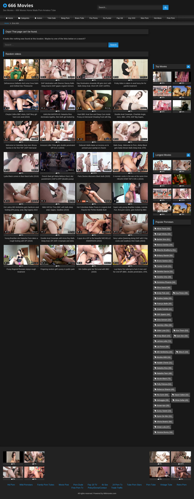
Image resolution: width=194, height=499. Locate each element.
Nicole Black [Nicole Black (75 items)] (164, 379)
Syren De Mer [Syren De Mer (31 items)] (164, 416)
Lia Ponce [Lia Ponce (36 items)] (163, 347)
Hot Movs (157, 18)
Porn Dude (78, 485)
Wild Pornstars (26, 485)
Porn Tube (151, 485)
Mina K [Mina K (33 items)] (183, 352)
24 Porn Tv (117, 485)
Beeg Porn (65, 18)
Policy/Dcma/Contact (97, 488)
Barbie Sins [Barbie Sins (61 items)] (163, 239)
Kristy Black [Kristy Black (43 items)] (163, 336)
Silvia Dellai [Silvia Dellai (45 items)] (181, 400)
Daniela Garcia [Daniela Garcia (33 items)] (165, 271)
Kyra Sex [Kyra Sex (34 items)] (182, 336)
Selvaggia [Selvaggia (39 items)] (163, 400)
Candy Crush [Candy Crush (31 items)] (164, 266)
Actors (39, 18)
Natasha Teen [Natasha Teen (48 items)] (164, 373)
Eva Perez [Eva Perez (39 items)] (182, 293)
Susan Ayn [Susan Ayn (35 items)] (163, 405)
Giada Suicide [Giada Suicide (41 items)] (164, 309)
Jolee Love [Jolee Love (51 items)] (163, 330)
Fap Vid (120, 18)
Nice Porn (144, 18)
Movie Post (64, 485)
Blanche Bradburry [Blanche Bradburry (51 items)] (166, 250)
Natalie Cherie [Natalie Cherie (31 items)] (164, 363)
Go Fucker (107, 18)
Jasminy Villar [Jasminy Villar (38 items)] (164, 325)
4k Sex (105, 485)
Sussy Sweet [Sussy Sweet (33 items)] (164, 411)
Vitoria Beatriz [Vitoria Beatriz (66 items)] (164, 422)
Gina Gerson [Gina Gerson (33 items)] (164, 320)
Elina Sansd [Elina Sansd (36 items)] (163, 288)
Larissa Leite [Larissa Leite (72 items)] (164, 341)
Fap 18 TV (92, 485)
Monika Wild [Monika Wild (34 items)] (163, 357)
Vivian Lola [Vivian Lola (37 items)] (163, 427)
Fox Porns (93, 18)
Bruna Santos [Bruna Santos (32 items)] (164, 261)
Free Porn (171, 18)
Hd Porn (11, 485)
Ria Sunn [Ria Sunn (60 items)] (162, 395)
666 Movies (18, 5)
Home (10, 18)
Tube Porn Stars (134, 485)
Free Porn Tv (77, 488)
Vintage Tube (166, 485)
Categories (25, 18)
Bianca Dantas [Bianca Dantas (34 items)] (164, 245)
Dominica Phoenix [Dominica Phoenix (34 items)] (166, 282)
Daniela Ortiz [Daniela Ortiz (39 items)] (164, 277)
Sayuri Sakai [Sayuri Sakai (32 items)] (181, 395)
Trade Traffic (116, 488)
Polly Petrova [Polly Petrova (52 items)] (164, 384)
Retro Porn (182, 485)
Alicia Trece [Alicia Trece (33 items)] (163, 229)
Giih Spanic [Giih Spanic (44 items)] (163, 314)
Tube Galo (52, 18)
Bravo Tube (79, 18)
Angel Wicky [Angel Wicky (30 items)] (164, 234)
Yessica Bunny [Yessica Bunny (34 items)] (164, 432)
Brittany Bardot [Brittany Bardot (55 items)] (165, 255)
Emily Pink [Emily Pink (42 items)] (163, 293)
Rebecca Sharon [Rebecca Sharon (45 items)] (165, 389)
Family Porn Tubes (45, 485)
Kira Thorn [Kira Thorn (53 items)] (182, 330)
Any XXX (131, 18)
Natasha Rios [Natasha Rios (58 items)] (164, 368)
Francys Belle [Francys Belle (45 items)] (164, 304)
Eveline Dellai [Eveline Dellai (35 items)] (164, 298)
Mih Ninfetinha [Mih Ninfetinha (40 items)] (164, 352)
